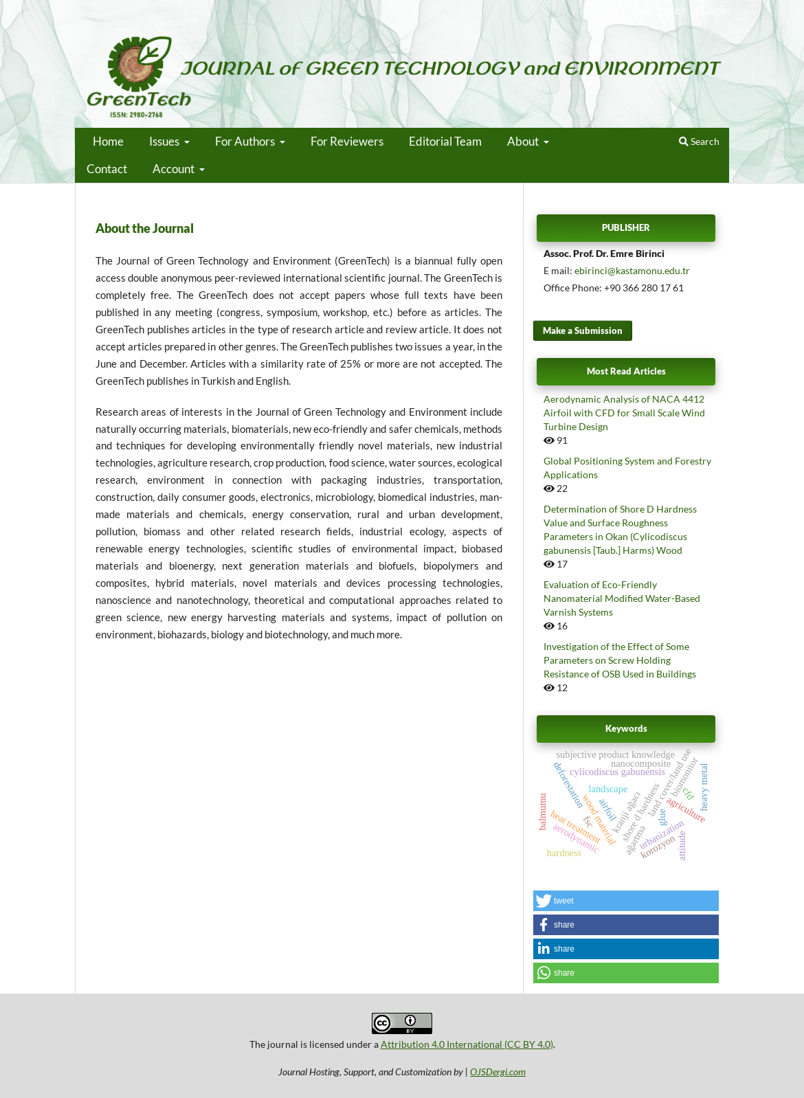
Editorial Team (445, 141)
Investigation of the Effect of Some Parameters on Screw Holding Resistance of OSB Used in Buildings (620, 660)
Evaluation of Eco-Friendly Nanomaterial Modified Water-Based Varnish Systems (622, 598)
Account (175, 168)
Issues (165, 141)
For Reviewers (347, 141)
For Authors (246, 141)
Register (664, 10)
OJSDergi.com (498, 1071)
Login (715, 10)
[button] (626, 900)
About (524, 141)
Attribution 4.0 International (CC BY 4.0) (467, 1044)
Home (108, 141)
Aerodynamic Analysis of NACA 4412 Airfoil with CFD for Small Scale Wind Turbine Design (624, 412)
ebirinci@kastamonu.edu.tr (632, 270)
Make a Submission (583, 330)
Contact (107, 168)
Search (699, 141)
